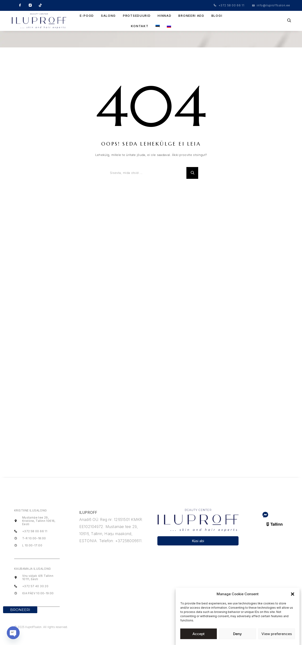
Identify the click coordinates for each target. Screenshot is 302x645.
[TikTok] (40, 5)
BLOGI (216, 15)
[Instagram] (30, 5)
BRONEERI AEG (191, 15)
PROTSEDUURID (137, 15)
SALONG (108, 15)
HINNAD (164, 15)
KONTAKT (140, 26)
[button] (292, 594)
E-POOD (87, 15)
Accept (199, 634)
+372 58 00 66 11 (231, 5)
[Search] (289, 21)
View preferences (276, 634)
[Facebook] (20, 5)
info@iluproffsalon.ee (273, 5)
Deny (237, 634)
